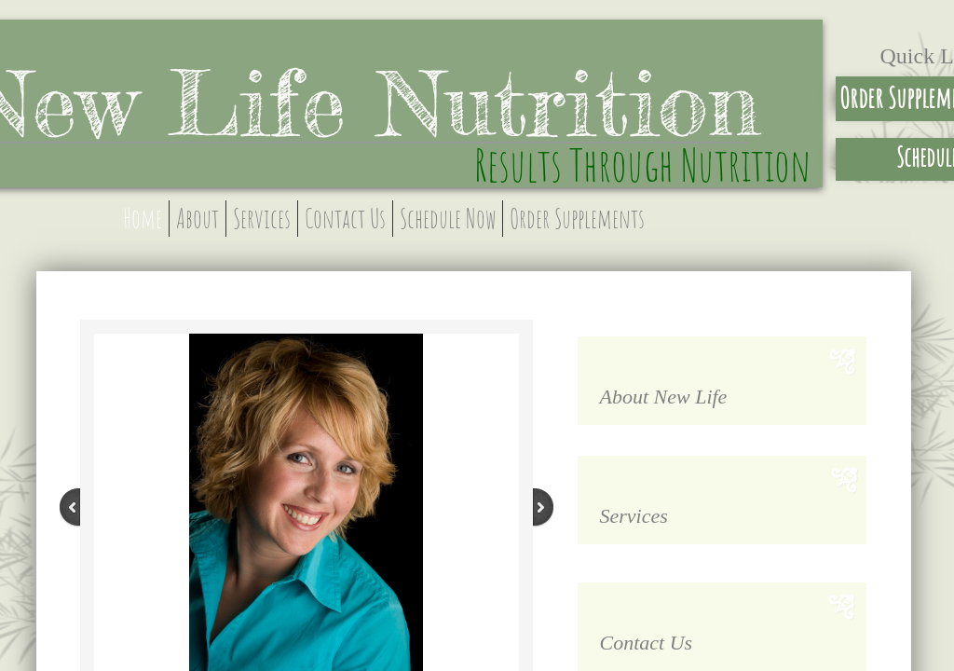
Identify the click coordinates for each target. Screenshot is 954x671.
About (197, 218)
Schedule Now (448, 218)
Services (262, 218)
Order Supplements (577, 218)
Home (142, 218)
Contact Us (345, 218)
